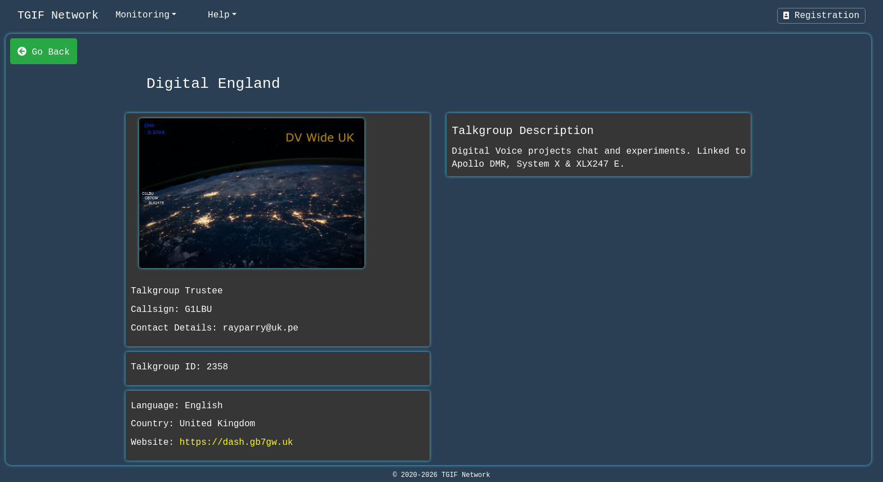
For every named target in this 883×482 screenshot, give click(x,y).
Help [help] (218, 15)
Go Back (43, 51)
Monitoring (142, 15)
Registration (821, 15)
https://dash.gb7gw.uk (236, 443)
